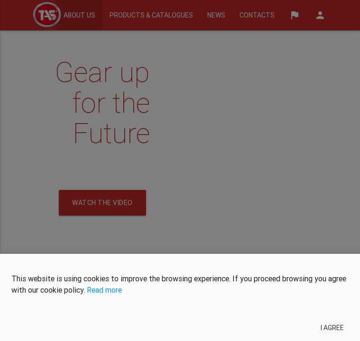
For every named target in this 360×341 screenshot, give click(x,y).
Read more (104, 290)
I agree (332, 327)
